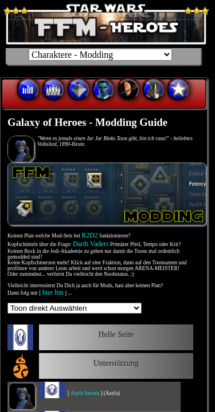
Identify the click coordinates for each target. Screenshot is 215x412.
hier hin (53, 292)
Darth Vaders (91, 244)
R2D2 (89, 235)
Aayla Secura (85, 393)
